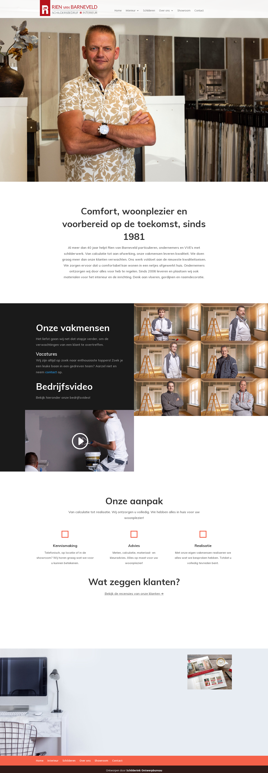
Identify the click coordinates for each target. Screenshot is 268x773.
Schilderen (149, 10)
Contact (199, 10)
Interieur (130, 10)
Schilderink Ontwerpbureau (144, 770)
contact (51, 372)
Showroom (183, 10)
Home (118, 10)
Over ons (164, 10)
